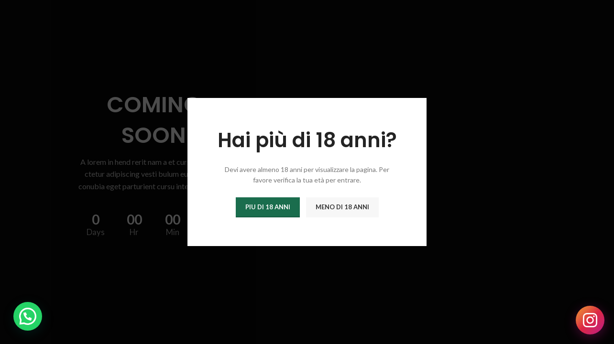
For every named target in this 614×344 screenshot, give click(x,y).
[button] (27, 316)
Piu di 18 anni (267, 207)
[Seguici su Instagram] (590, 320)
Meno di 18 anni (342, 207)
